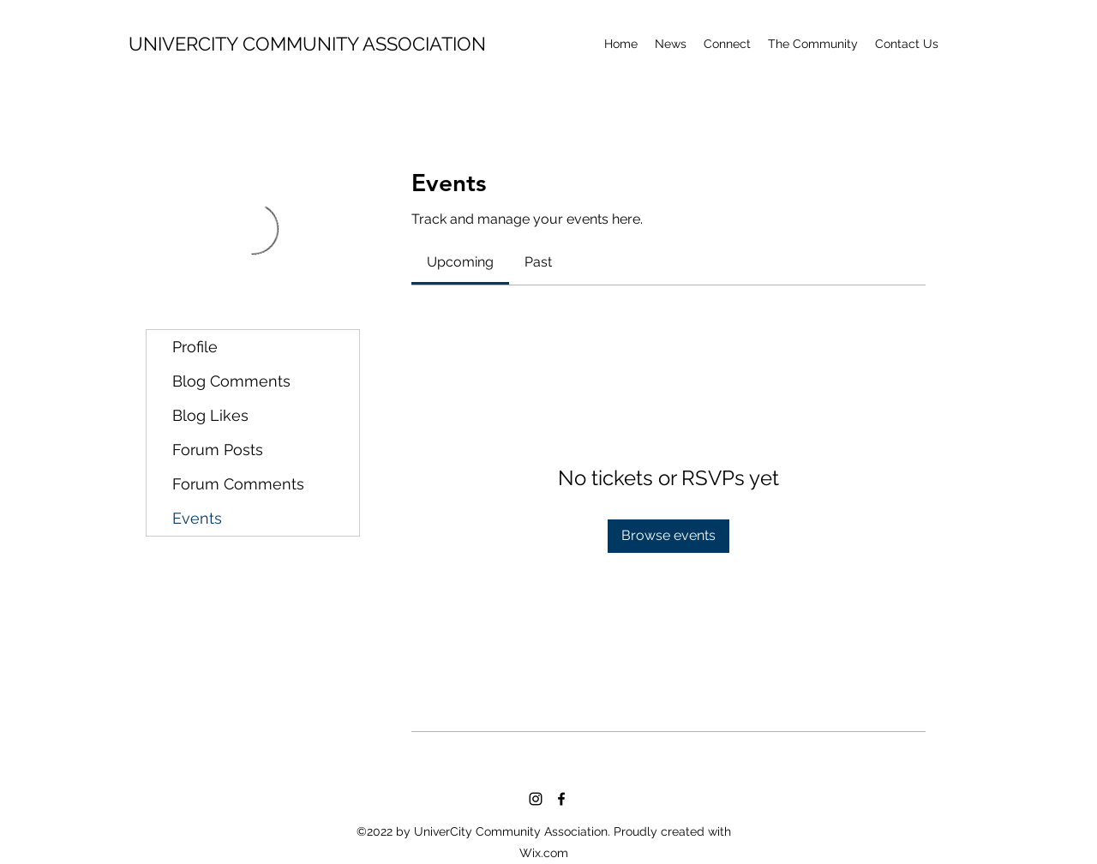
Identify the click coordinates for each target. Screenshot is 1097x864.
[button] (812, 44)
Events (197, 518)
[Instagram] (535, 798)
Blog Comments (231, 381)
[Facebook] (561, 798)
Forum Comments (238, 484)
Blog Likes (210, 415)
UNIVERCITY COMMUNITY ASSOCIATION (307, 44)
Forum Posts (217, 450)
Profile (195, 347)
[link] (460, 262)
